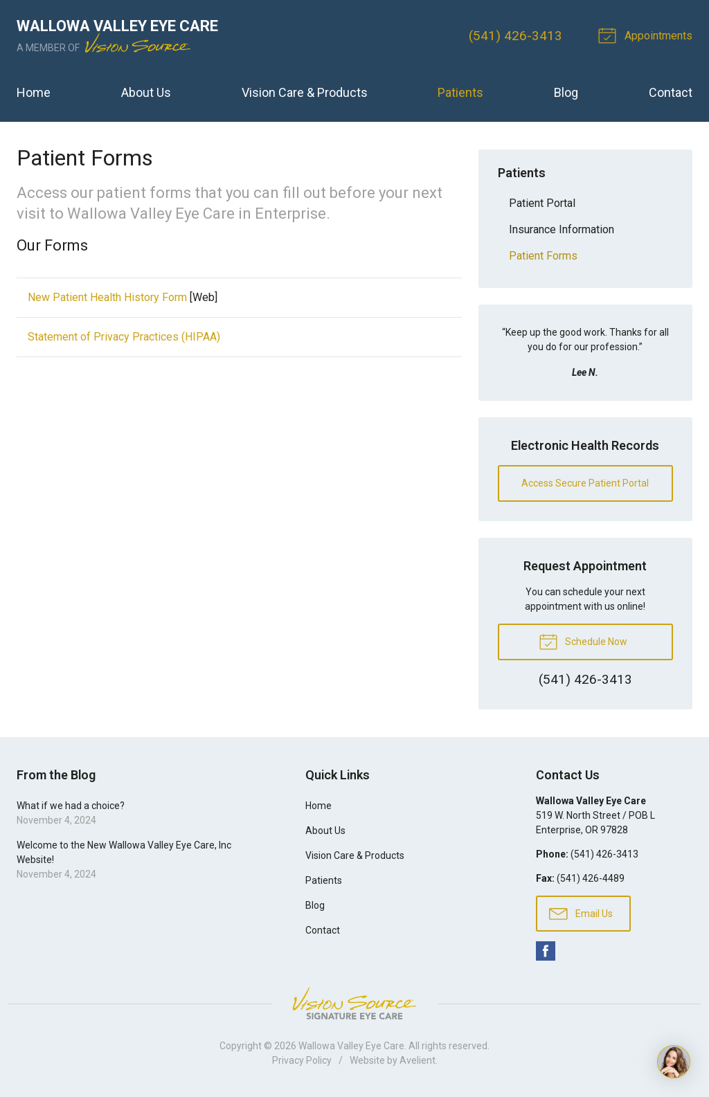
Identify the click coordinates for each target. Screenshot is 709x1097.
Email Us (581, 913)
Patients (460, 92)
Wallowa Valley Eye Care (351, 1045)
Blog (566, 92)
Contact (670, 92)
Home (34, 92)
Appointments (647, 34)
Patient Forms (543, 255)
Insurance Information (561, 229)
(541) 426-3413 (515, 36)
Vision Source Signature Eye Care (354, 1003)
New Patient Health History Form (107, 297)
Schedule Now (583, 641)
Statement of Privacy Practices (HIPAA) (124, 336)
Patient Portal (542, 203)
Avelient (418, 1060)
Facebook (545, 951)
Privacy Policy (302, 1060)
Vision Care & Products (305, 92)
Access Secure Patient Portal (585, 483)
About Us (146, 92)
